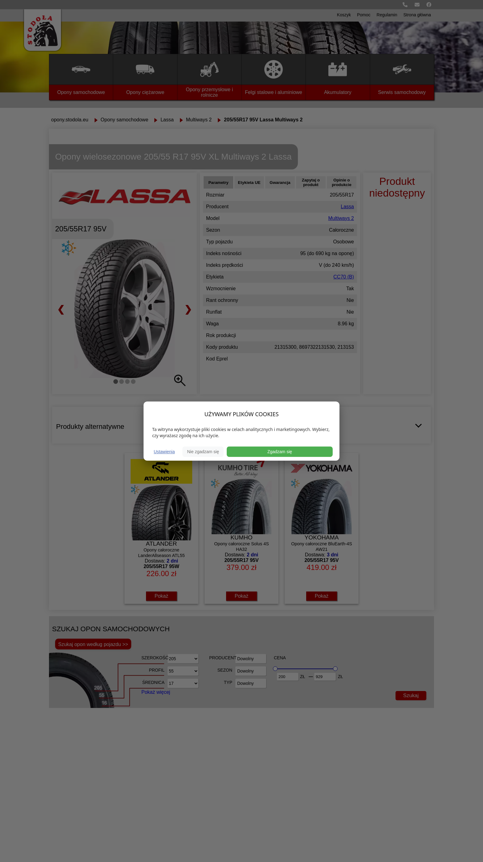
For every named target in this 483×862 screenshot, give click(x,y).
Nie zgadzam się (203, 451)
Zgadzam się (279, 451)
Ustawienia (164, 451)
